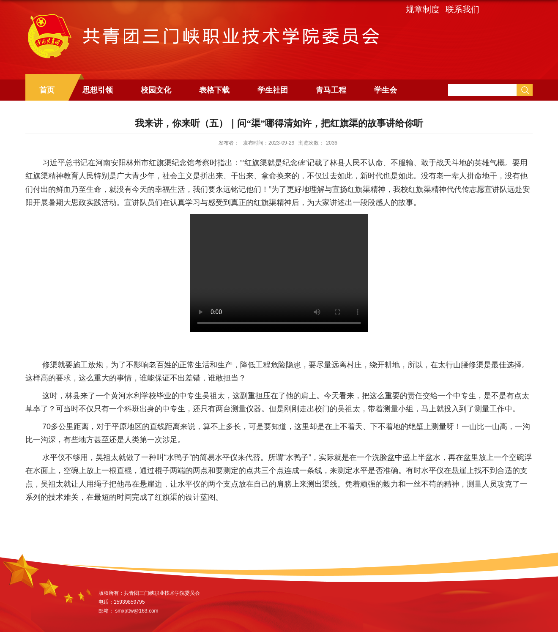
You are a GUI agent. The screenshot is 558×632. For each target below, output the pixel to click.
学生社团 (272, 90)
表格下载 (214, 90)
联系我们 (462, 9)
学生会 (385, 90)
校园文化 (156, 90)
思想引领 (97, 90)
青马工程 (331, 90)
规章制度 (423, 9)
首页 (47, 90)
